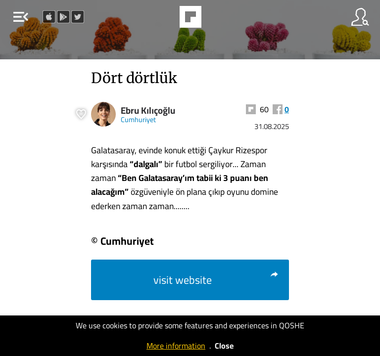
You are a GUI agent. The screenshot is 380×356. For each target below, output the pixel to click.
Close (224, 345)
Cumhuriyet (138, 119)
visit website (216, 279)
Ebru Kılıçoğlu (148, 110)
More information (175, 345)
